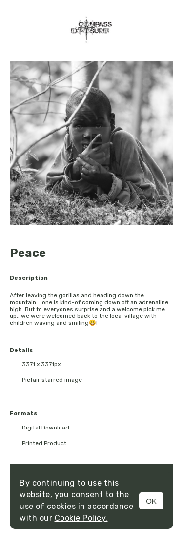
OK (151, 501)
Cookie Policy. (81, 518)
